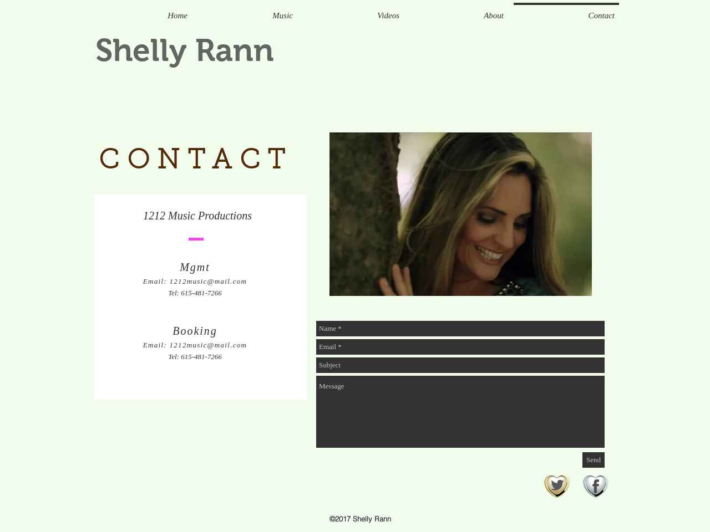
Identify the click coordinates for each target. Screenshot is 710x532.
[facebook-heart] (595, 487)
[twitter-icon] (556, 487)
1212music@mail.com (208, 281)
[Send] (593, 460)
